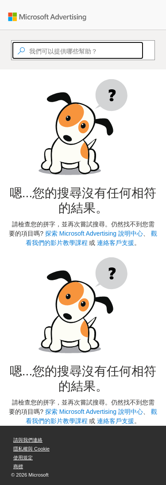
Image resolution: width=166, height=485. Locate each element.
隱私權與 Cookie (31, 448)
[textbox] (78, 50)
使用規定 (23, 457)
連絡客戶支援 (115, 242)
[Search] (147, 50)
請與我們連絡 (27, 440)
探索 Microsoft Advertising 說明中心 (94, 233)
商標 (18, 466)
